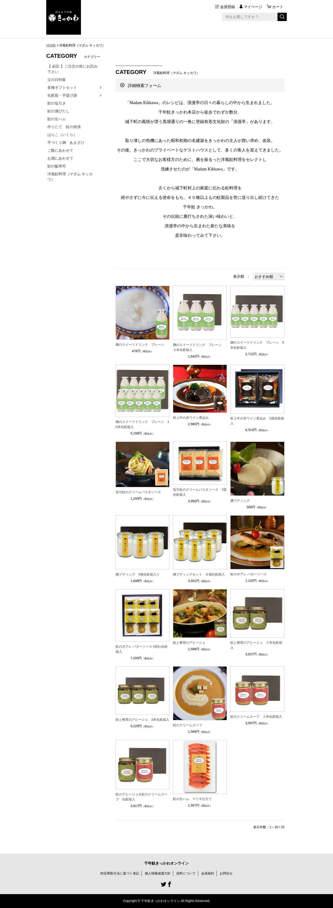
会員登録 (227, 7)
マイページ (253, 7)
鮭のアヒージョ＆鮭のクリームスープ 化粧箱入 (141, 796)
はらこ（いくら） (62, 135)
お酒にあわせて (60, 158)
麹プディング (240, 500)
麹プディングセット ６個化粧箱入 (199, 574)
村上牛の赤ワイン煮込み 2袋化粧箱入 (257, 420)
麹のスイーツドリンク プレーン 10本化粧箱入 (142, 424)
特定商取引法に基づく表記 (119, 873)
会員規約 (207, 873)
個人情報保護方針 (158, 873)
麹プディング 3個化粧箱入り (138, 574)
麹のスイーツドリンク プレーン (140, 344)
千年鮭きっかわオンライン (166, 863)
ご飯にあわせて (60, 150)
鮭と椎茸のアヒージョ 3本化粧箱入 (142, 719)
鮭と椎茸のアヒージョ (189, 642)
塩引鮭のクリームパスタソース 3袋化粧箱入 (200, 492)
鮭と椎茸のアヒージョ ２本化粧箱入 (256, 645)
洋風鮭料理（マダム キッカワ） (70, 177)
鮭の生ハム (56, 119)
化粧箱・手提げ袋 (62, 95)
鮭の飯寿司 (56, 166)
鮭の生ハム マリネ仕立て (192, 799)
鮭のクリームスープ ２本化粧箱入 (256, 716)
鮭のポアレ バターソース (248, 574)
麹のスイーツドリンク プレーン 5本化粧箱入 (257, 345)
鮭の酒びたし (58, 111)
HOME (51, 45)
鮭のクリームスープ (187, 725)
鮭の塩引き (56, 103)
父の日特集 (56, 80)
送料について (186, 873)
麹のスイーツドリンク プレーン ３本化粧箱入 (199, 347)
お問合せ (226, 873)
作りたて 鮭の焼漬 (64, 127)
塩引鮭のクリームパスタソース (138, 492)
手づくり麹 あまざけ (65, 143)
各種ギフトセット (62, 87)
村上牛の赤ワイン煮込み (191, 417)
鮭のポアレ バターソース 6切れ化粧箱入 (142, 649)
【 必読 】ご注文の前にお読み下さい (72, 69)
